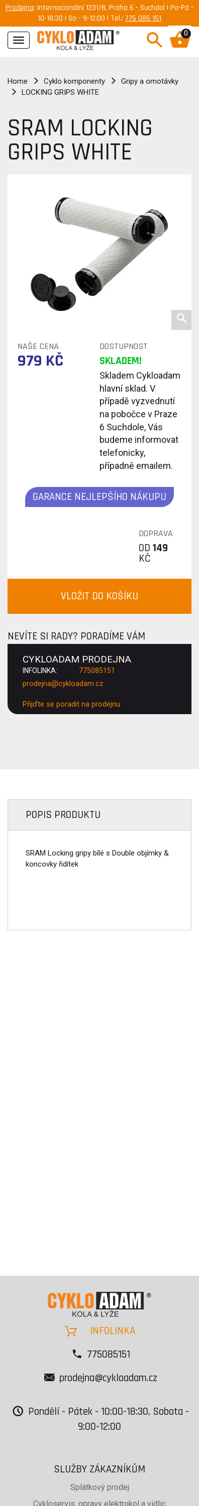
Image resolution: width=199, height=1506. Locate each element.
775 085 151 (143, 18)
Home (18, 81)
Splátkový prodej (99, 1487)
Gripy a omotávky (149, 81)
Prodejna (20, 8)
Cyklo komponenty (74, 81)
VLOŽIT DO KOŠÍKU (99, 596)
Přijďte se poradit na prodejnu (71, 704)
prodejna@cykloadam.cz (63, 683)
